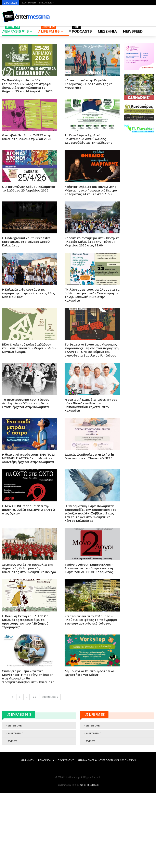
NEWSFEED (133, 31)
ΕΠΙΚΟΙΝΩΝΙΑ (46, 2)
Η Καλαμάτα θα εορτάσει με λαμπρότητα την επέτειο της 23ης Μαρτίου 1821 (28, 350)
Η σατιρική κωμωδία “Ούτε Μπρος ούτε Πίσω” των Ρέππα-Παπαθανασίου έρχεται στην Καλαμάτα (91, 461)
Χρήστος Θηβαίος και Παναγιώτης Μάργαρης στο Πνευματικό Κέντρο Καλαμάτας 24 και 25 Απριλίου (91, 247)
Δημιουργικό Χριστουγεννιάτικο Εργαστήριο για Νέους (89, 730)
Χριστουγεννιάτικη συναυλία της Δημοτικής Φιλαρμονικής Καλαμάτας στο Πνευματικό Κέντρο (29, 625)
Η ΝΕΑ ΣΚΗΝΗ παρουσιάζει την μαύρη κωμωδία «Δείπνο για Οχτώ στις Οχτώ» (28, 566)
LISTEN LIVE (15, 782)
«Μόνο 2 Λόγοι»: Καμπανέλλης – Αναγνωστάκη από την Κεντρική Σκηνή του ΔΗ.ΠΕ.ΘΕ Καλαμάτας (89, 625)
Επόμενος (49, 753)
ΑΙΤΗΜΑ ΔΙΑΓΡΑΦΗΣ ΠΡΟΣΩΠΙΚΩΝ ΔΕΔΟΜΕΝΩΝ (107, 817)
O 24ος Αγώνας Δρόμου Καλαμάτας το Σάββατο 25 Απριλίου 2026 (28, 245)
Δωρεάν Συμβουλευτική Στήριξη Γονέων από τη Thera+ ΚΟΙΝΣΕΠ (89, 513)
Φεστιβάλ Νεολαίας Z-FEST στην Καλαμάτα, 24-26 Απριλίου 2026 (26, 194)
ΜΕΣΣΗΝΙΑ (107, 31)
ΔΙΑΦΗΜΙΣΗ (29, 2)
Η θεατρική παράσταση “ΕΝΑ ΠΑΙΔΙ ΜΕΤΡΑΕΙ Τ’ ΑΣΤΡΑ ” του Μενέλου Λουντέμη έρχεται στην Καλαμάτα (28, 515)
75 (34, 754)
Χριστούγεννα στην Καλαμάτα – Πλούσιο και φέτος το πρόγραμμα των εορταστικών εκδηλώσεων (91, 676)
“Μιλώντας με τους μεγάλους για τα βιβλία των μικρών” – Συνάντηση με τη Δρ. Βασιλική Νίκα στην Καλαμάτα (92, 351)
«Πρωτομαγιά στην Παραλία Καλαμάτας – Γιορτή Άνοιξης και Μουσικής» (89, 141)
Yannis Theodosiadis (89, 841)
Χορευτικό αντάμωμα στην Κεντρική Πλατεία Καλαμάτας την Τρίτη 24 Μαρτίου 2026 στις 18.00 (92, 298)
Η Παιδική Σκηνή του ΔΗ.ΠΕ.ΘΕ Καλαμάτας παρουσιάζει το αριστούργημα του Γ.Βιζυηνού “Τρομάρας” (25, 678)
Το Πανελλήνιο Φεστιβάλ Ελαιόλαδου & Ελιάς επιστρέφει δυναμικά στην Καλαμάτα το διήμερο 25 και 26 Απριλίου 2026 (27, 142)
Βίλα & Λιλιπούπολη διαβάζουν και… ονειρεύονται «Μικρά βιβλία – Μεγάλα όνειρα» (29, 405)
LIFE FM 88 (49, 30)
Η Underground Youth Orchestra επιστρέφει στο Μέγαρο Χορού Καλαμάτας (26, 298)
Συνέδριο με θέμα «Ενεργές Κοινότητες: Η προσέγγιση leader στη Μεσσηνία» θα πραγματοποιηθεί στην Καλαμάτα (28, 733)
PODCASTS (80, 30)
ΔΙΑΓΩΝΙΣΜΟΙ (16, 790)
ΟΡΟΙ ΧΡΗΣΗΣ (65, 817)
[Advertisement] (61, 67)
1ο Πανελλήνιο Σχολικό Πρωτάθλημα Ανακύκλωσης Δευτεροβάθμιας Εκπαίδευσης (88, 195)
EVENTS (12, 798)
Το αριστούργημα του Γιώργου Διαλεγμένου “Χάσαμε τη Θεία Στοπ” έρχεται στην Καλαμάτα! (26, 460)
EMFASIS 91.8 (15, 30)
